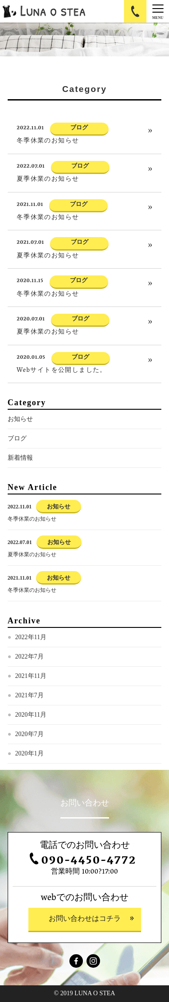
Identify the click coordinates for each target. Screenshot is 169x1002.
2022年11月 (30, 637)
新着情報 (20, 457)
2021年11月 (30, 676)
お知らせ (20, 419)
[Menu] (157, 11)
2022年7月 (29, 656)
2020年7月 (29, 734)
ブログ (17, 438)
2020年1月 (29, 753)
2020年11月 (30, 714)
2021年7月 (29, 695)
